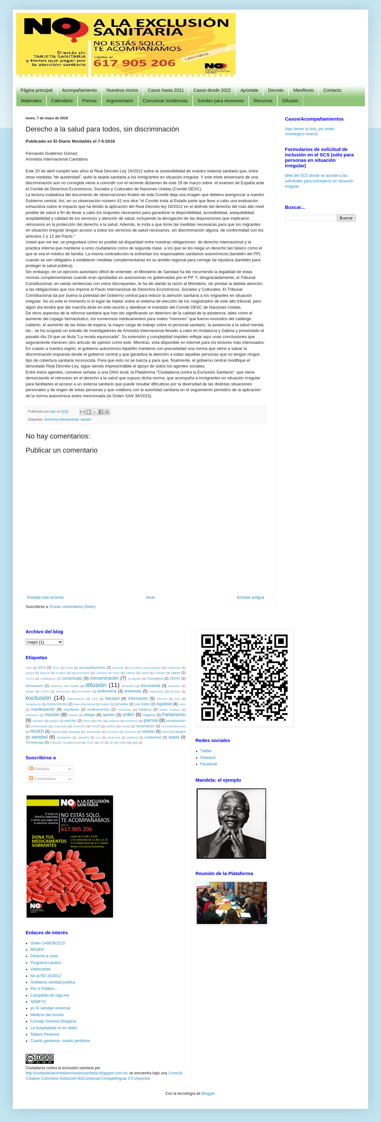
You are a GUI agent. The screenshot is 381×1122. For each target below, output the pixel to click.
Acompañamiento (79, 90)
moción (52, 714)
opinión (86, 419)
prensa (151, 720)
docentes (128, 686)
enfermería (107, 691)
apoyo (30, 673)
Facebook (208, 764)
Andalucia (174, 667)
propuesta (60, 726)
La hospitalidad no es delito (53, 1028)
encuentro (84, 691)
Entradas (39, 769)
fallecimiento (76, 698)
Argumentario (119, 100)
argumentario (81, 673)
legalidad (164, 704)
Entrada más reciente (45, 597)
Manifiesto (303, 90)
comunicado (72, 678)
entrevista (133, 691)
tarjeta (173, 737)
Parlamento (174, 714)
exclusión (38, 697)
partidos (38, 721)
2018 (69, 667)
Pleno (87, 721)
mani (182, 704)
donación (174, 686)
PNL (100, 721)
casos (175, 673)
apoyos (45, 673)
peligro (54, 721)
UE (102, 742)
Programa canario (45, 962)
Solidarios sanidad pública (52, 982)
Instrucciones (57, 704)
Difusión (290, 100)
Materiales (31, 100)
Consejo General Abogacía (53, 1021)
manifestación (43, 709)
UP (111, 742)
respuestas (93, 731)
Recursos (263, 100)
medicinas (124, 709)
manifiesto (71, 709)
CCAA (30, 678)
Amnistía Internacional (61, 419)
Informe (162, 698)
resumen (112, 731)
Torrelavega (35, 742)
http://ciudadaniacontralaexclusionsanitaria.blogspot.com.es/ (77, 1073)
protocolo (79, 726)
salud (165, 731)
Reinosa (56, 731)
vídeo (122, 742)
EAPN (45, 691)
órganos (149, 715)
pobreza (113, 721)
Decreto (276, 90)
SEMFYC (38, 1002)
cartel (145, 673)
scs (98, 737)
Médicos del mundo (47, 1015)
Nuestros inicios (122, 90)
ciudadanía (47, 678)
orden (128, 714)
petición (70, 721)
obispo (89, 715)
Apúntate (249, 90)
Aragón (61, 673)
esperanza (156, 691)
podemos (131, 721)
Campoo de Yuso (108, 673)
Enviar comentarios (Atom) (72, 606)
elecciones (63, 691)
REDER (37, 731)
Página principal (36, 90)
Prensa (89, 100)
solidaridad (152, 737)
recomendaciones (173, 726)
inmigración (33, 704)
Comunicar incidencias (165, 100)
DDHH (175, 678)
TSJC (90, 742)
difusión (95, 685)
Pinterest (207, 757)
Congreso (134, 678)
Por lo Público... (43, 988)
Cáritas (130, 673)
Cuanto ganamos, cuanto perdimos (60, 1041)
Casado (160, 673)
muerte (73, 715)
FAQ (95, 698)
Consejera (155, 678)
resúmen (130, 731)
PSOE (96, 726)
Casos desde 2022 (212, 90)
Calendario (62, 100)
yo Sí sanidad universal (50, 1008)
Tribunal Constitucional (65, 742)
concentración (104, 678)
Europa (175, 691)
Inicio (150, 597)
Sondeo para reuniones (221, 100)
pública (111, 726)
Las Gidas (142, 704)
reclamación (145, 726)
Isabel (105, 704)
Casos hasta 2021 (166, 90)
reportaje (74, 731)
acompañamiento (92, 667)
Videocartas (40, 969)
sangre (180, 731)
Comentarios (42, 779)
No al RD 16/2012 (45, 976)
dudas (30, 691)
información (138, 698)
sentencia (113, 737)
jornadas (121, 704)
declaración (34, 686)
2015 (56, 667)
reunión (148, 731)
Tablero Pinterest (44, 1034)
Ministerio (32, 715)
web (135, 742)
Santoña (83, 737)
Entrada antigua (250, 597)
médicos (145, 709)
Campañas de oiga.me (49, 995)
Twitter (206, 751)
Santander (64, 737)
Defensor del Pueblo (64, 686)
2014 (41, 667)
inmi (177, 698)
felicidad (112, 698)
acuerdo (118, 667)
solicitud (132, 737)
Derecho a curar (44, 956)
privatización (176, 721)
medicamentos (98, 709)
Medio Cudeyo (169, 709)
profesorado (39, 726)
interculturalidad (84, 704)
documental (150, 685)
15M (29, 667)
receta (126, 726)
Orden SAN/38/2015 (47, 943)
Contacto (332, 90)
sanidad (39, 736)
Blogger (208, 1093)
